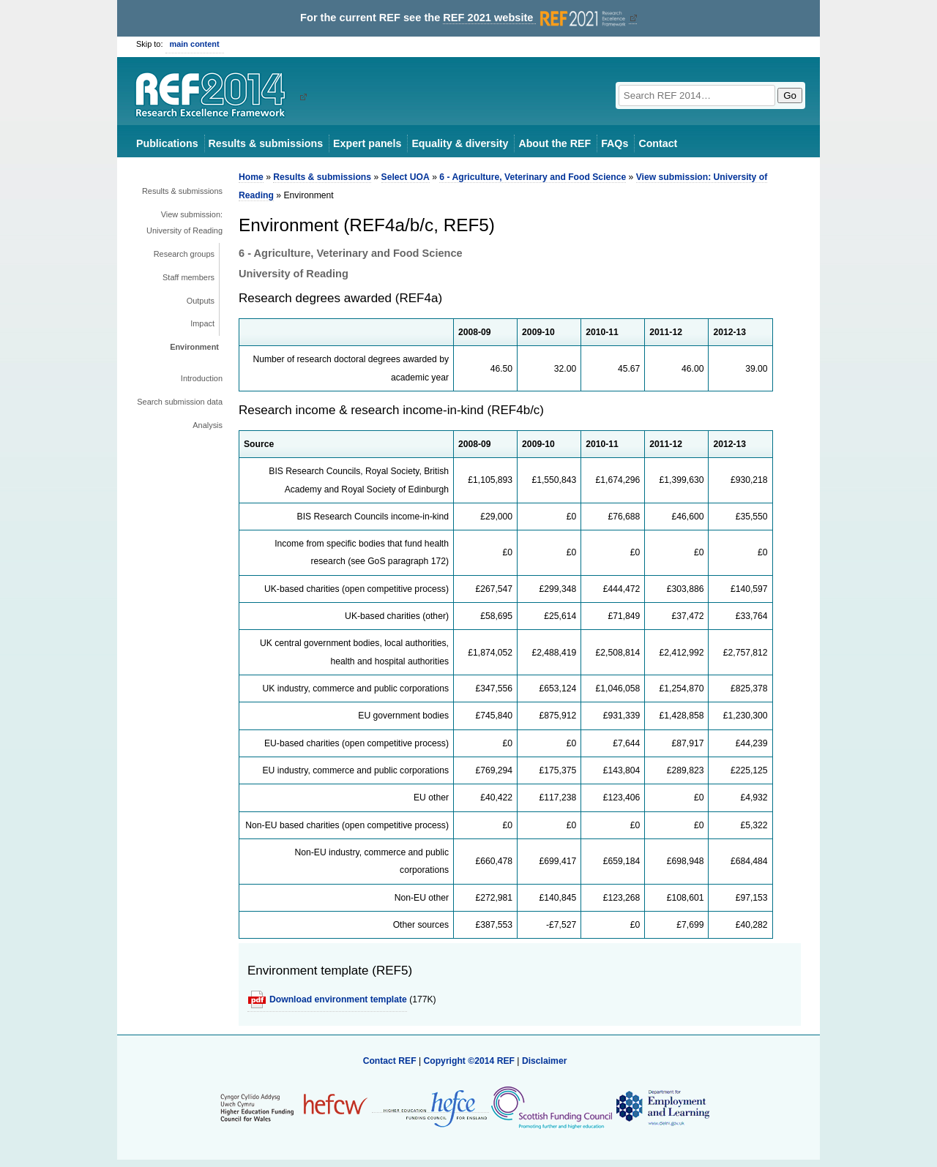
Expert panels (367, 143)
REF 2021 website (535, 18)
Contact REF (390, 1061)
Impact (202, 323)
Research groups (184, 253)
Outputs (200, 300)
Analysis (208, 425)
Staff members (188, 277)
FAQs (614, 143)
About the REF (554, 143)
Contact (657, 143)
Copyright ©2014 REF (470, 1061)
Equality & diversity (459, 143)
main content (195, 44)
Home (251, 177)
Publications (167, 143)
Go (789, 95)
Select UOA (405, 177)
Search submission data (180, 401)
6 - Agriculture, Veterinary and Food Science (532, 177)
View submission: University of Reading (184, 222)
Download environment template (338, 999)
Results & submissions (266, 143)
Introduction (202, 378)
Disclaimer (544, 1061)
